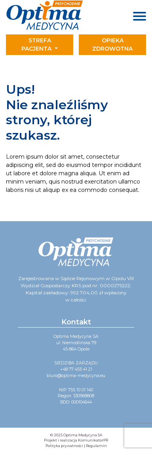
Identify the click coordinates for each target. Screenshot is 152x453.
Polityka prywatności (64, 446)
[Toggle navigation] (114, 44)
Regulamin (96, 446)
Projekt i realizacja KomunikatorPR (76, 440)
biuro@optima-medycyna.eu (76, 375)
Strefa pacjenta (37, 44)
